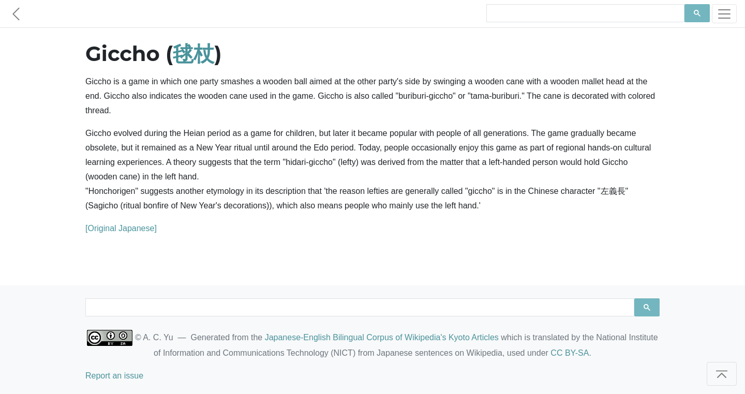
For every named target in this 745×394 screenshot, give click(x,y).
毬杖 (193, 53)
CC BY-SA (569, 352)
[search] (584, 13)
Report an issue (114, 375)
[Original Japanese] (121, 228)
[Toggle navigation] (724, 13)
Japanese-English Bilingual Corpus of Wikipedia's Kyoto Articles (382, 337)
